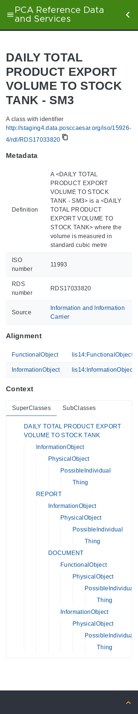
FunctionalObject (35, 354)
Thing (80, 482)
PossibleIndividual (85, 470)
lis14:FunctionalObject (102, 354)
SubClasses (79, 408)
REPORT (49, 494)
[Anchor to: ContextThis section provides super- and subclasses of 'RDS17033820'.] (40, 389)
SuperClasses (31, 408)
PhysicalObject (68, 459)
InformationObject (36, 370)
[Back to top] (128, 702)
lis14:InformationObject (103, 370)
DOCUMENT (66, 553)
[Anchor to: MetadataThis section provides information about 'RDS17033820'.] (45, 155)
